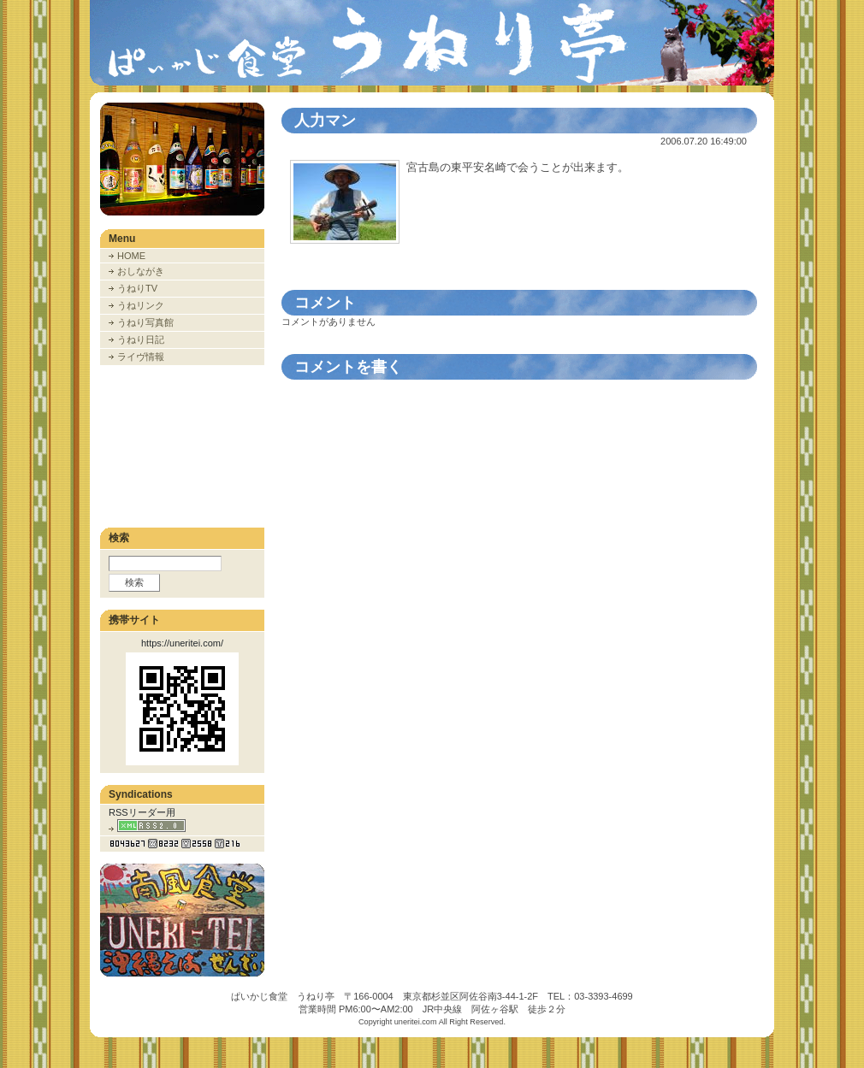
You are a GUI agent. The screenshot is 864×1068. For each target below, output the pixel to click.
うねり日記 (140, 339)
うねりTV (137, 288)
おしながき (140, 271)
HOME (131, 256)
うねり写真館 (145, 322)
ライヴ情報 (140, 356)
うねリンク (140, 305)
